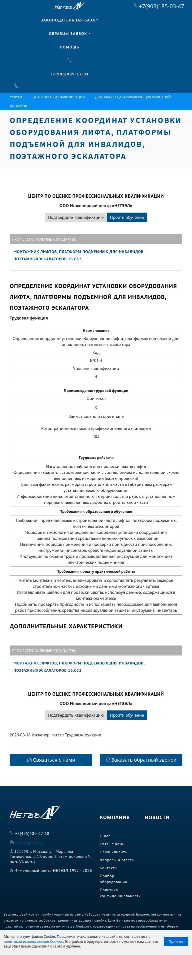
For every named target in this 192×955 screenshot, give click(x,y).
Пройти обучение (127, 217)
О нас (105, 835)
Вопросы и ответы (117, 859)
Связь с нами (112, 843)
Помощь (69, 46)
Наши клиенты (114, 851)
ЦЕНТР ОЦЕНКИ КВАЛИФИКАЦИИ (58, 97)
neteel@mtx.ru (29, 842)
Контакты (18, 105)
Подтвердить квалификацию (76, 217)
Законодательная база (68, 19)
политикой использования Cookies (33, 941)
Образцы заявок (68, 33)
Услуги (16, 97)
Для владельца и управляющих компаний (133, 97)
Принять (176, 941)
